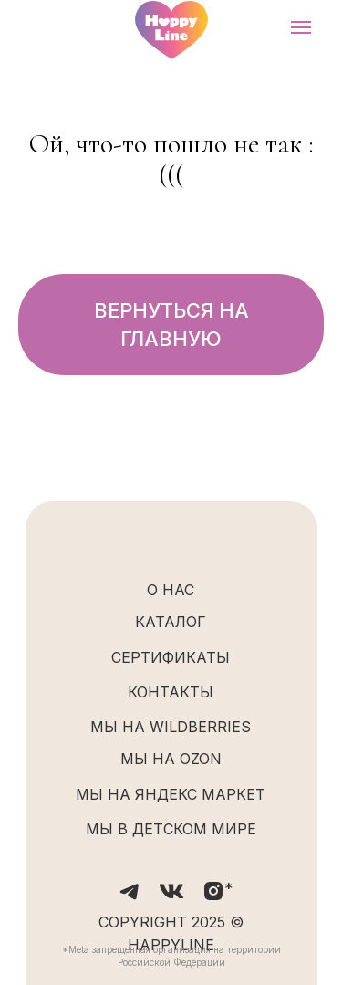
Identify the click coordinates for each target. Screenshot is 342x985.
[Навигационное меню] (301, 27)
